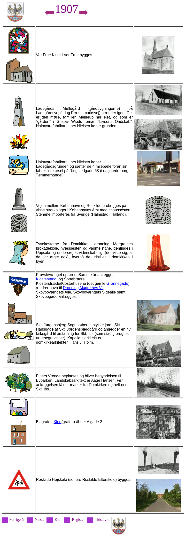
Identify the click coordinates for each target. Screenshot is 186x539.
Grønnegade (117, 283)
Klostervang (46, 279)
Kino (57, 422)
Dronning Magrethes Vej (84, 288)
